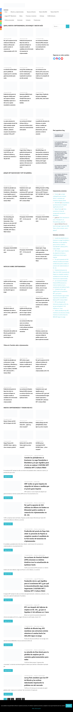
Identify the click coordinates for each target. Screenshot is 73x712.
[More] (1, 29)
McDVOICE (57, 203)
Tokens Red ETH (55, 12)
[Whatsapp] (1, 23)
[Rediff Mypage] (1, 27)
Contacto (28, 20)
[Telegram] (1, 25)
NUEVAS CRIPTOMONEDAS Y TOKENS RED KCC (18, 408)
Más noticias (37, 626)
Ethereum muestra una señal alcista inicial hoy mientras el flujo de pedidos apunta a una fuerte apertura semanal (42, 335)
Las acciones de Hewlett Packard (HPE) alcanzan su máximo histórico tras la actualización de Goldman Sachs (42, 45)
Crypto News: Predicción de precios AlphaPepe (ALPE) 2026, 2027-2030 (42, 96)
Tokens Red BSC (43, 12)
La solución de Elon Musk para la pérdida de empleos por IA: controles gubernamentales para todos (10, 74)
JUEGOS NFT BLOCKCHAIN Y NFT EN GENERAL (18, 173)
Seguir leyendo (7, 476)
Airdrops (42, 16)
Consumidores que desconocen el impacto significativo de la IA (61, 205)
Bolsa (21, 16)
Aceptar (69, 706)
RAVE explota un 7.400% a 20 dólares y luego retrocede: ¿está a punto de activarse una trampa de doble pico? (26, 286)
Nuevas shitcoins (31, 12)
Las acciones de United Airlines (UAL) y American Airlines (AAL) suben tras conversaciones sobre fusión (26, 125)
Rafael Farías (58, 209)
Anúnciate (19, 20)
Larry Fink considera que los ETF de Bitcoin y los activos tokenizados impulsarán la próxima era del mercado (26, 74)
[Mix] (1, 21)
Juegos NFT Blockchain (10, 16)
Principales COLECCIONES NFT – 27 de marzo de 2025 (26, 252)
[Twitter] (1, 11)
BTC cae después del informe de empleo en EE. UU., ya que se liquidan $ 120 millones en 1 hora (36, 609)
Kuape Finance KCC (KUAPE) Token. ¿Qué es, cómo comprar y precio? (10, 445)
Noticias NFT (36, 481)
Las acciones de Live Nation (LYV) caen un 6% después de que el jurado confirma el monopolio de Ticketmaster (42, 74)
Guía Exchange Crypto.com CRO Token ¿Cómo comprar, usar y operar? (61, 228)
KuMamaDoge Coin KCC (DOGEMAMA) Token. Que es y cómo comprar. (42, 425)
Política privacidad (9, 20)
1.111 (18, 699)
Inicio (6, 12)
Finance (57, 194)
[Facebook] (1, 9)
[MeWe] (1, 19)
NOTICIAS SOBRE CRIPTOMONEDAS (14, 266)
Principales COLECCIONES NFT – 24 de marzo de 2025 (26, 219)
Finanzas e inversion (31, 16)
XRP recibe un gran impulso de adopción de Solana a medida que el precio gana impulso (36, 486)
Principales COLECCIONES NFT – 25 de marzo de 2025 (42, 219)
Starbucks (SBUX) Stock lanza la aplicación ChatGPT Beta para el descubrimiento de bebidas (26, 98)
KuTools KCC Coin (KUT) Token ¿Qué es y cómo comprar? (26, 445)
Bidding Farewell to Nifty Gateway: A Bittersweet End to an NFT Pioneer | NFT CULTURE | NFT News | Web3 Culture (42, 192)
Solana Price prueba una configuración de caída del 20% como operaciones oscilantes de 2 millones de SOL (42, 303)
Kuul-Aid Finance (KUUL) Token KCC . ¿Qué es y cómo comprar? (26, 425)
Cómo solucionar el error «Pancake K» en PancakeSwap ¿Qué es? (61, 220)
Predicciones (37, 20)
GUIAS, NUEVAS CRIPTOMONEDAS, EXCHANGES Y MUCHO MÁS (23, 25)
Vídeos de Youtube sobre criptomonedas (16, 345)
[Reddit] (1, 13)
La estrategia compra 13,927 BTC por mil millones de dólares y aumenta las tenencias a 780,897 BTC (10, 154)
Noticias (42, 626)
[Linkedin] (1, 15)
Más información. (36, 708)
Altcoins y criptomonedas (17, 12)
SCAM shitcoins (51, 16)
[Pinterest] (1, 17)
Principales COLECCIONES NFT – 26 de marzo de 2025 (10, 250)
